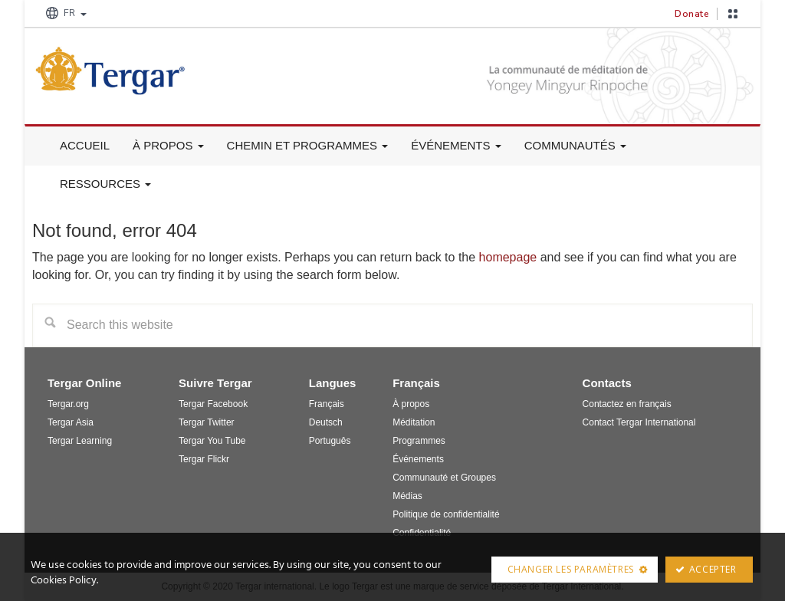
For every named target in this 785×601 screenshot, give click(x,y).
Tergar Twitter (206, 422)
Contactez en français (627, 404)
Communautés (575, 145)
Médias (407, 496)
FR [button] (65, 13)
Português (330, 440)
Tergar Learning (80, 440)
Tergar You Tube (212, 440)
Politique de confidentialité (445, 514)
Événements (456, 145)
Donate (692, 14)
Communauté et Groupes (444, 477)
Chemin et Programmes (308, 145)
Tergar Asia (71, 422)
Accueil (85, 145)
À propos (168, 145)
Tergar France (147, 70)
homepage (508, 257)
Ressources (105, 183)
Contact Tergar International (639, 422)
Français (326, 404)
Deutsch (326, 422)
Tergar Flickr (204, 459)
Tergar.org (68, 404)
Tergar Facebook (213, 404)
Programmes (418, 440)
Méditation (413, 422)
